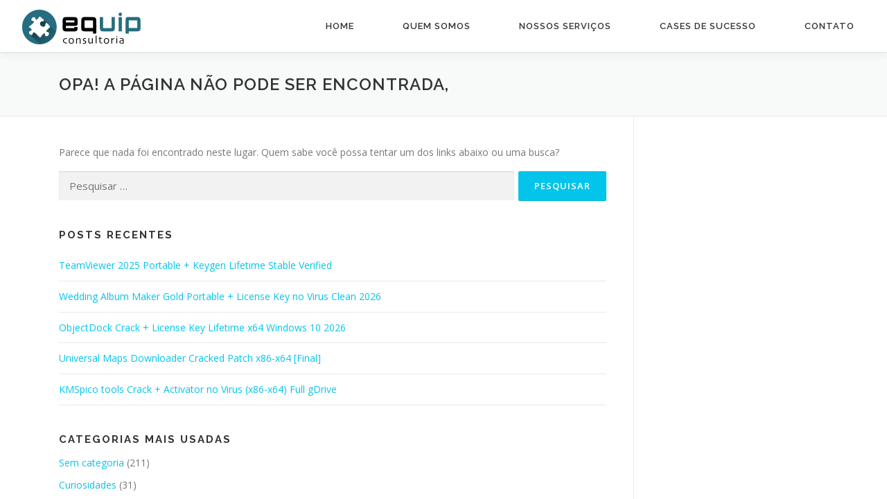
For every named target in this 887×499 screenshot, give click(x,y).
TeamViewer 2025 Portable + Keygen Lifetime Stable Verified (195, 265)
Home (340, 26)
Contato (829, 26)
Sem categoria (91, 462)
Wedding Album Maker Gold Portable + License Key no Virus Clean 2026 (220, 296)
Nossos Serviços (565, 26)
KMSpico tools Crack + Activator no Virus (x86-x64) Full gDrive (198, 389)
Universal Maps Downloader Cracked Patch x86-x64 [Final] (190, 358)
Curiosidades (87, 484)
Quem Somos (437, 26)
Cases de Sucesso (708, 26)
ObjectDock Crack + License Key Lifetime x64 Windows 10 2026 (202, 327)
